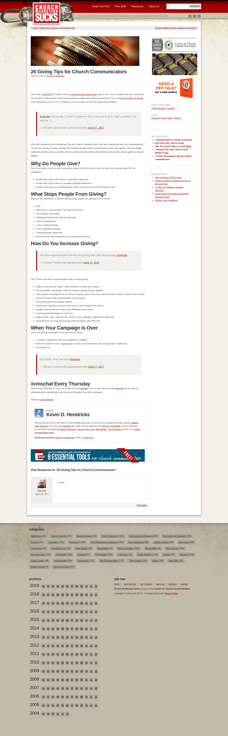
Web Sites (173, 560)
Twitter (190, 16)
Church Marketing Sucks (46, 13)
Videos (155, 560)
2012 (34, 645)
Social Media (60, 560)
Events (34, 542)
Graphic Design (161, 542)
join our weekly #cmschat (131, 98)
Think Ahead (135, 560)
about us (160, 584)
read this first (130, 584)
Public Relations (145, 554)
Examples (53, 542)
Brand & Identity (59, 536)
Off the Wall (150, 548)
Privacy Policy (171, 593)
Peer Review (172, 548)
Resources (137, 6)
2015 (34, 619)
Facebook (194, 16)
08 (77, 586)
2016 (34, 611)
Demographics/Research (141, 536)
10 (86, 586)
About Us (154, 6)
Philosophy (61, 554)
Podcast (81, 554)
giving (163, 118)
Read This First (100, 6)
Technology (82, 560)
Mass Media (81, 548)
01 (43, 586)
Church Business (158, 108)
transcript (119, 388)
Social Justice (37, 560)
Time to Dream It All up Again (168, 177)
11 (91, 586)
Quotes (166, 554)
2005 (34, 704)
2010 (34, 662)
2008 (34, 679)
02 (48, 586)
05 (62, 586)
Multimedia (102, 548)
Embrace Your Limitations (166, 200)
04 (58, 586)
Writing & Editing (61, 567)
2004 (34, 713)
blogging (67, 426)
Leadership (36, 548)
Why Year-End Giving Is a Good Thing (173, 146)
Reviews (184, 554)
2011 (34, 653)
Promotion (123, 554)
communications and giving (83, 94)
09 (81, 586)
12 (96, 586)
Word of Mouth (38, 567)
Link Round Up (58, 548)
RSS (199, 16)
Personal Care (38, 554)
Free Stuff (120, 6)
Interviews (183, 542)
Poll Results (101, 554)
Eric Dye (42, 490)
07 (72, 586)
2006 (34, 696)
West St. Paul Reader (111, 426)
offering (177, 118)
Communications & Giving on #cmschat (173, 140)
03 (53, 586)
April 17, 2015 (96, 127)
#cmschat (47, 94)
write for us (88, 437)
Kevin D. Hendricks (55, 76)
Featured (171, 108)
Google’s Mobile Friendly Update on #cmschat (175, 28)
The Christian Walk (109, 560)
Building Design (84, 536)
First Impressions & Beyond (104, 542)
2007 (34, 687)
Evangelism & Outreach (174, 536)
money (170, 118)
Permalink (142, 505)
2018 (34, 594)
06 (67, 586)
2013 (34, 636)
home (116, 584)
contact (184, 584)
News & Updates (126, 548)
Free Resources (136, 542)
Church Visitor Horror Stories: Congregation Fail (53, 28)
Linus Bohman (46, 399)
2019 (34, 585)
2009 (34, 670)
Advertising (36, 536)
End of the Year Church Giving (169, 143)
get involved (146, 584)
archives (172, 584)
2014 (34, 628)
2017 (34, 602)
